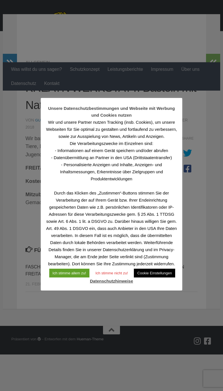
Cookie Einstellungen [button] (154, 273)
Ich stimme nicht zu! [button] (111, 273)
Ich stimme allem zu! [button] (69, 273)
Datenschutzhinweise (111, 281)
